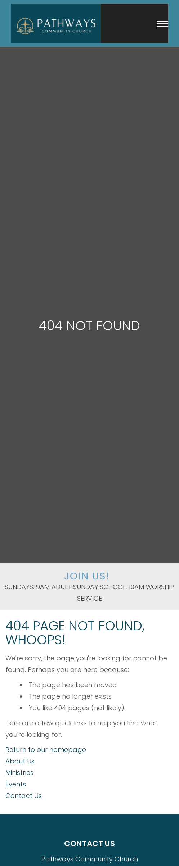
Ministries (19, 772)
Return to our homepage (45, 749)
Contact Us (23, 795)
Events (15, 784)
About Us (20, 761)
